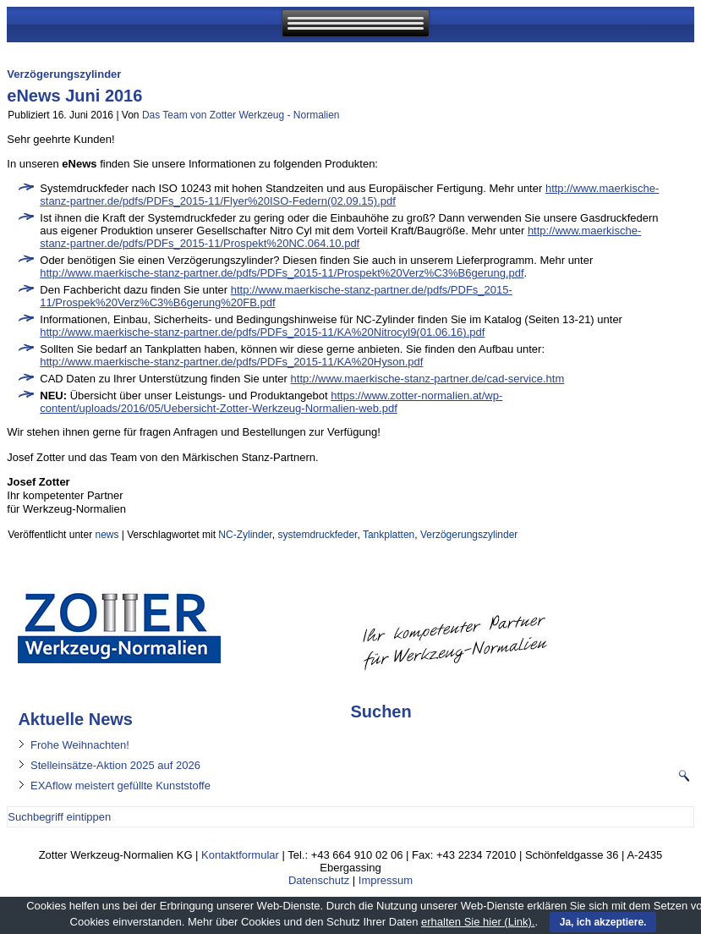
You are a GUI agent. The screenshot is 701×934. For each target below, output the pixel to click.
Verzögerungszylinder (469, 535)
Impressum (386, 880)
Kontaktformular (240, 855)
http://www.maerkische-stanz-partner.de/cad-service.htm (428, 378)
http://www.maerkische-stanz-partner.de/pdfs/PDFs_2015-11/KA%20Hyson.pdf (231, 361)
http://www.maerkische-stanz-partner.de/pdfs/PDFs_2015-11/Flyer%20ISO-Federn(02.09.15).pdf (349, 194)
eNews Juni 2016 (74, 95)
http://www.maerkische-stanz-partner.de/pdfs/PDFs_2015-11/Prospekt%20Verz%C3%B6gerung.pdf (281, 272)
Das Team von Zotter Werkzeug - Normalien (241, 115)
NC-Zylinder (244, 535)
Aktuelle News (75, 719)
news (106, 535)
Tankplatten (388, 535)
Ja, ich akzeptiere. (603, 922)
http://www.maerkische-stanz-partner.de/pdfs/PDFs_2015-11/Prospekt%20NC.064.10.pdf (340, 237)
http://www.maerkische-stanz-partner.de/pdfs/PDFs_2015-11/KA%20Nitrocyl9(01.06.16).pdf (262, 332)
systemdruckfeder (317, 535)
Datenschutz (318, 880)
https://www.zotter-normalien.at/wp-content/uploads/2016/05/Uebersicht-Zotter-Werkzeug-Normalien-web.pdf (271, 402)
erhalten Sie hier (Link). (477, 921)
